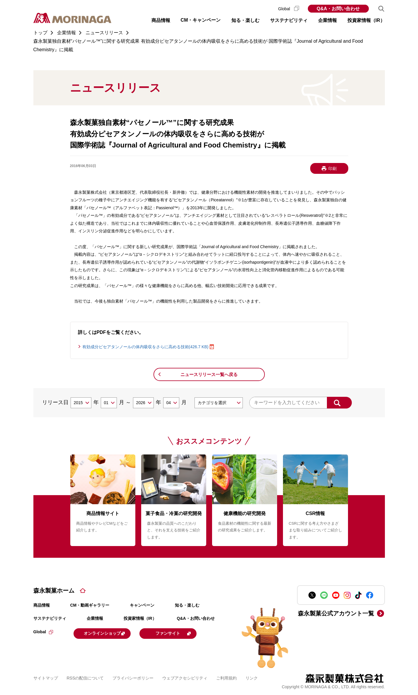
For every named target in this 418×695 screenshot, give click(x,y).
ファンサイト (186, 633)
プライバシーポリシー (132, 677)
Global (288, 8)
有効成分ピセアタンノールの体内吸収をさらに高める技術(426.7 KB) (145, 346)
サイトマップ (45, 677)
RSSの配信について (85, 677)
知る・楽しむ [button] (245, 20)
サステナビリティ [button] (289, 20)
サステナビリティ (49, 618)
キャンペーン (142, 605)
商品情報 (41, 605)
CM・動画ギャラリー (90, 605)
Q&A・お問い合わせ (338, 8)
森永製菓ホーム (53, 590)
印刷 (332, 168)
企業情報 (95, 618)
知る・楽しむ (187, 605)
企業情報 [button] (327, 20)
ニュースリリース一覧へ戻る (209, 374)
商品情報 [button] (160, 20)
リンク (251, 677)
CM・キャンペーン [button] (201, 20)
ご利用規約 (226, 677)
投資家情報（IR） (140, 618)
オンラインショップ (109, 633)
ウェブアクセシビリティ (184, 677)
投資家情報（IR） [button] (366, 20)
